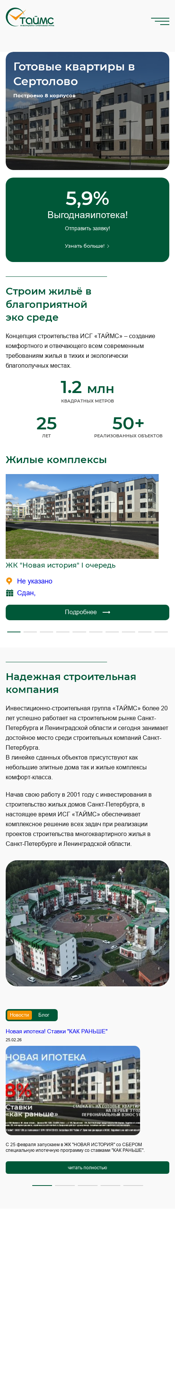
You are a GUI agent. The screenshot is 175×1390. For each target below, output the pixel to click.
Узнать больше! (87, 246)
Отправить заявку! (87, 228)
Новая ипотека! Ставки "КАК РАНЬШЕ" (56, 1031)
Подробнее (87, 612)
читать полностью (87, 1167)
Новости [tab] (19, 1015)
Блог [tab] (43, 1015)
